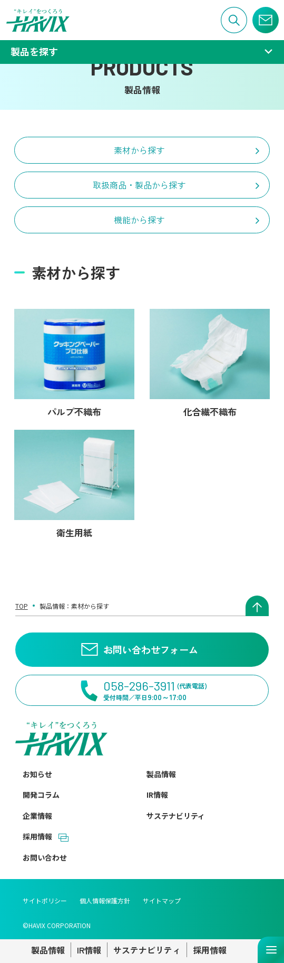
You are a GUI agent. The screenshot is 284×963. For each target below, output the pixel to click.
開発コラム (41, 794)
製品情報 (161, 774)
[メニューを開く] (271, 950)
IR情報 (157, 794)
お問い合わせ (45, 857)
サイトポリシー (45, 900)
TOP (21, 605)
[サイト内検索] (234, 20)
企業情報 (37, 815)
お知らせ (37, 774)
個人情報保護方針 (105, 900)
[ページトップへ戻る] (257, 606)
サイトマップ (162, 900)
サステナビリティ (175, 815)
